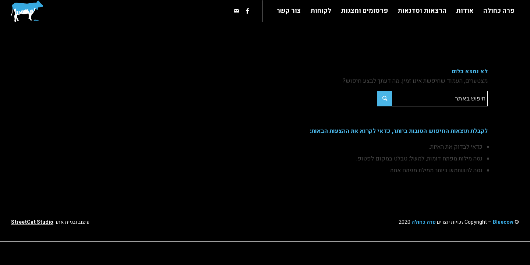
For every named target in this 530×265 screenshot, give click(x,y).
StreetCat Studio (32, 222)
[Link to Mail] (236, 10)
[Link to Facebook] (247, 10)
